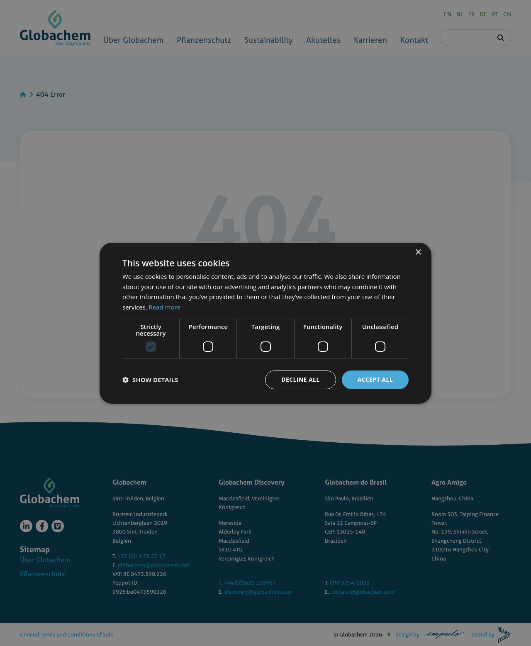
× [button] (418, 252)
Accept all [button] (375, 379)
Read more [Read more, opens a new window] (165, 307)
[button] (150, 379)
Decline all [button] (300, 379)
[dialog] (265, 323)
